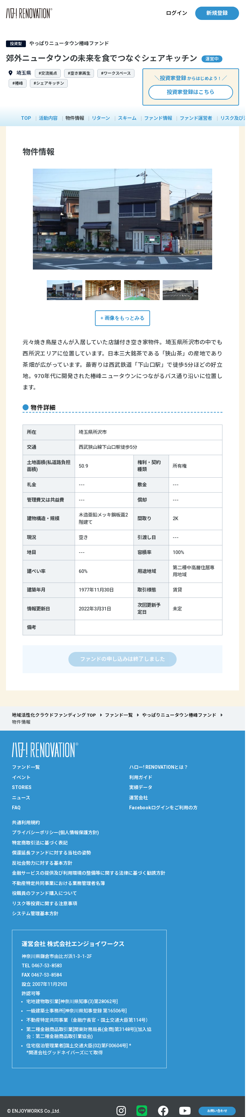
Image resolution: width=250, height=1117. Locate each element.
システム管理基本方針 (35, 913)
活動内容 (48, 118)
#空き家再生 (79, 73)
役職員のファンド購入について (44, 893)
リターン (101, 118)
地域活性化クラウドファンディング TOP (54, 715)
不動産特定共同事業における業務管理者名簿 (58, 883)
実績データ (140, 787)
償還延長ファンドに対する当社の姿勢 (51, 852)
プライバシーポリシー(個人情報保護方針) (55, 832)
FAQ (16, 807)
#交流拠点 (48, 73)
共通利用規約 (26, 822)
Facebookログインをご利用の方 (163, 807)
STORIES (22, 787)
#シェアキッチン (49, 83)
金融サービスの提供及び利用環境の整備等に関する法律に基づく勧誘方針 (88, 873)
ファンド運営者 (196, 118)
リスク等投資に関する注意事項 (44, 903)
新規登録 (217, 13)
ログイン (176, 13)
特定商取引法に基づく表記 (40, 842)
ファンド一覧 (119, 715)
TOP (26, 118)
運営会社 (138, 797)
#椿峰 (17, 83)
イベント (21, 777)
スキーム (127, 118)
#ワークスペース (116, 73)
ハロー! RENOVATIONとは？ (158, 767)
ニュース (21, 797)
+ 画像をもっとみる (123, 318)
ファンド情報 (158, 118)
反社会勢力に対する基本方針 (42, 863)
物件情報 (74, 118)
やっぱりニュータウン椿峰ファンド (179, 715)
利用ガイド (140, 777)
